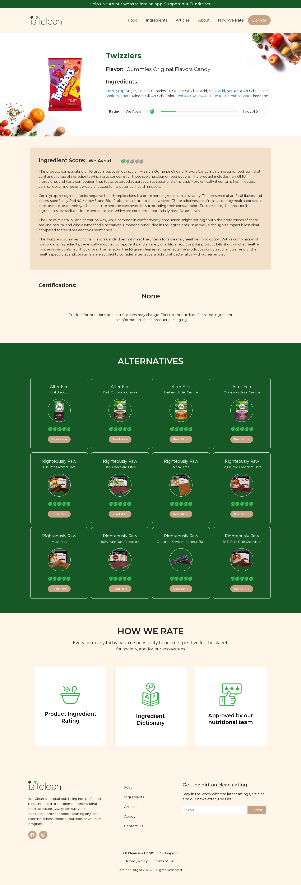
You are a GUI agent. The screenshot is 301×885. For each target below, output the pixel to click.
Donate (259, 20)
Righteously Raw (59, 461)
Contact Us (133, 826)
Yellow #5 (200, 96)
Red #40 (183, 96)
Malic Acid (217, 91)
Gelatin (144, 91)
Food (133, 20)
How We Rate (231, 20)
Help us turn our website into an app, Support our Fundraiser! (150, 4)
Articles (183, 20)
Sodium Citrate (118, 96)
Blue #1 (216, 96)
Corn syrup (115, 91)
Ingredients (156, 20)
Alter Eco (59, 386)
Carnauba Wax (237, 96)
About (204, 20)
